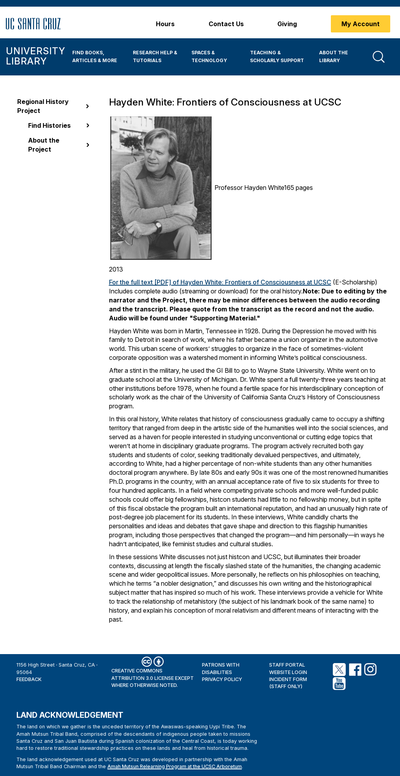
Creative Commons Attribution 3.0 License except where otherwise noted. (152, 678)
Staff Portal (287, 665)
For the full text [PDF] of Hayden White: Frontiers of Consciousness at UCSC (220, 282)
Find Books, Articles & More (94, 56)
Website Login (288, 672)
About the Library (333, 56)
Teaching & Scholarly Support (277, 56)
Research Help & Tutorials (155, 56)
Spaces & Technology (209, 56)
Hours (165, 24)
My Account (360, 24)
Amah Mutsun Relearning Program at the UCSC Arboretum (174, 766)
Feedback (28, 679)
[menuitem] (96, 56)
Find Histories (49, 125)
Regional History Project (43, 106)
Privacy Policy (222, 679)
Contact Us (226, 24)
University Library (35, 56)
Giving (287, 24)
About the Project (43, 144)
